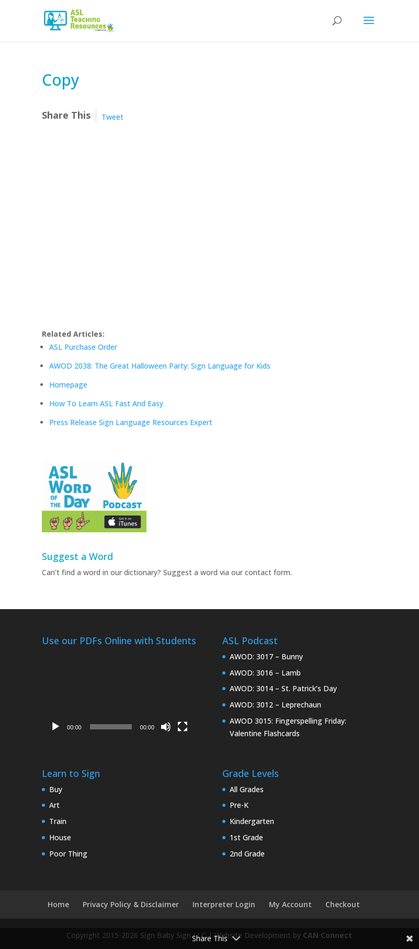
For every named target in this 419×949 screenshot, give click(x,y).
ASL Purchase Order (83, 347)
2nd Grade (247, 854)
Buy (55, 789)
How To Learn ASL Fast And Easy (106, 403)
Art (54, 805)
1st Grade (246, 837)
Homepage (68, 385)
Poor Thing (68, 854)
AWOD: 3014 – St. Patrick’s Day (283, 688)
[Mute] (166, 727)
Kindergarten (252, 821)
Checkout (342, 904)
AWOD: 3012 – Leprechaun (275, 705)
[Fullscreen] (182, 727)
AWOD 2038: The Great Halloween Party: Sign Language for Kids (159, 366)
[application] (119, 693)
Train (57, 821)
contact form (267, 572)
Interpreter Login (223, 904)
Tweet (112, 117)
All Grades (247, 789)
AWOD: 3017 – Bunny (266, 656)
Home (58, 904)
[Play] (55, 727)
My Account (290, 904)
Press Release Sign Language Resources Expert (130, 422)
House (60, 837)
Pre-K (239, 805)
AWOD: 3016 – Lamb (265, 673)
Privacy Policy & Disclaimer (131, 904)
